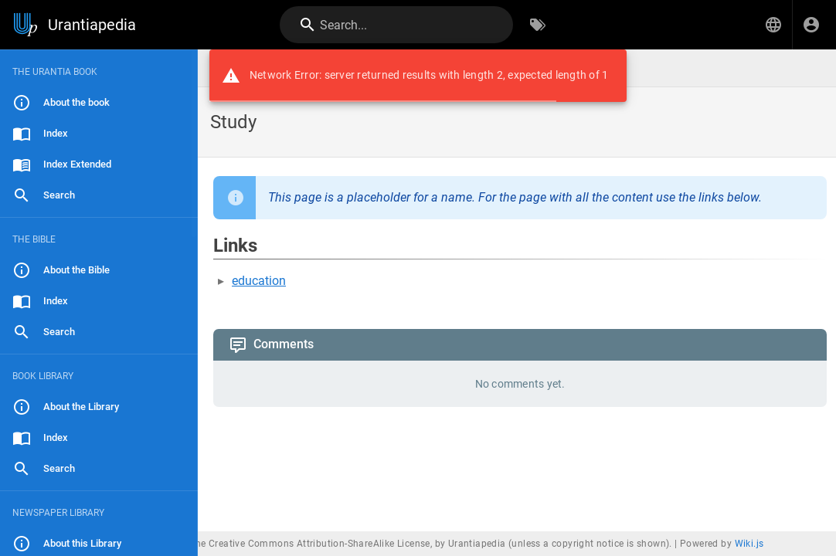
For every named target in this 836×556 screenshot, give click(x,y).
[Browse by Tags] (537, 24)
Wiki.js (749, 543)
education (259, 280)
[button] (773, 24)
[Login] (811, 24)
